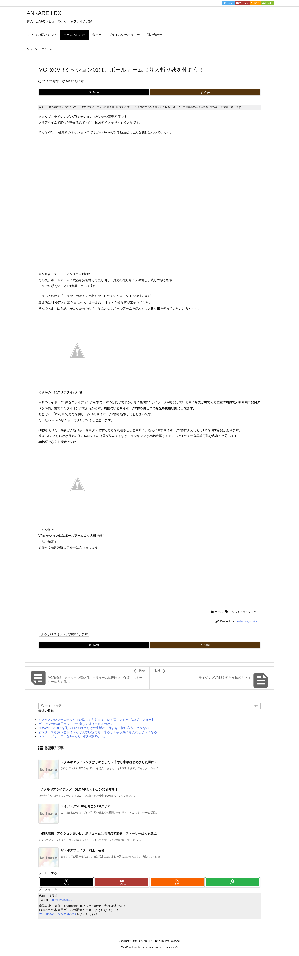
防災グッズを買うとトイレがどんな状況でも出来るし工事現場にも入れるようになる (97, 732)
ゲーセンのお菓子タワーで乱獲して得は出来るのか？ (75, 724)
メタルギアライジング (242, 611)
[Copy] (205, 92)
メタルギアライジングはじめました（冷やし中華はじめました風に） (109, 762)
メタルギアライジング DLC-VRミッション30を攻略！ (79, 789)
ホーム (33, 49)
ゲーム (48, 49)
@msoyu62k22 (61, 899)
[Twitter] (94, 92)
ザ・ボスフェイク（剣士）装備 (82, 850)
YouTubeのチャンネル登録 (57, 914)
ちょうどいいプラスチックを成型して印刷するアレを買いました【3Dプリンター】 (96, 719)
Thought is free (169, 947)
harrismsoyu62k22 (247, 621)
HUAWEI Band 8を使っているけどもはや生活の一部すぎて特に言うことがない (93, 728)
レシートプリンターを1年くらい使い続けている (72, 736)
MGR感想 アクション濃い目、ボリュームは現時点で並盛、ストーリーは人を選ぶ (98, 833)
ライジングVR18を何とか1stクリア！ (87, 806)
